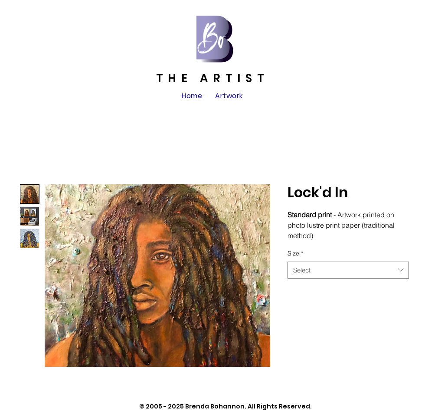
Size (295, 253)
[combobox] (348, 270)
